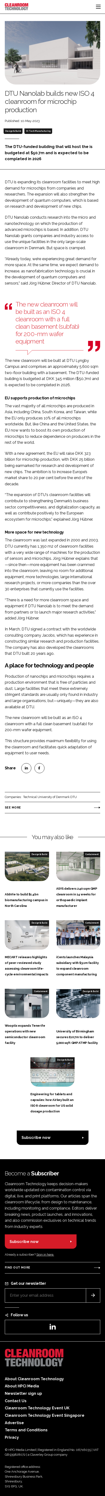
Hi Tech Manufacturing (38, 131)
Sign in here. (45, 1254)
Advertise (14, 1423)
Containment (92, 854)
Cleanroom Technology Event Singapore (44, 1415)
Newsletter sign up (23, 1393)
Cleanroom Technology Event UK (37, 1408)
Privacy (12, 1437)
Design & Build (13, 131)
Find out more (17, 1267)
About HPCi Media (22, 1386)
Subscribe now (36, 1137)
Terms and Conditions (26, 1430)
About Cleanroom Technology (34, 1379)
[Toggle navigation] (98, 6)
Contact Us (16, 1401)
